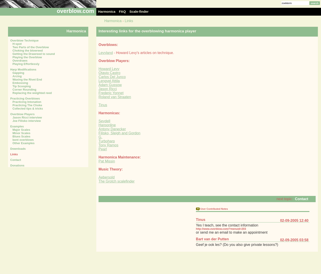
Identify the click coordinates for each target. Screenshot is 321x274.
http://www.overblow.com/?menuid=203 (221, 228)
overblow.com (75, 11)
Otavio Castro (109, 73)
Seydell (104, 121)
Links (129, 21)
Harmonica (112, 21)
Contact (301, 199)
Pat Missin (107, 161)
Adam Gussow (110, 85)
